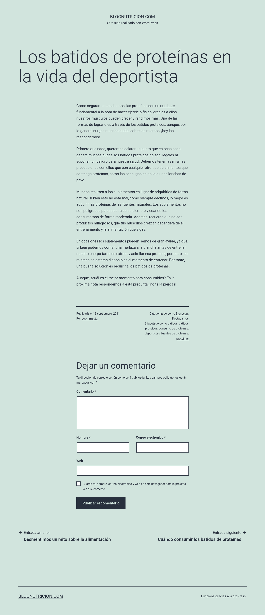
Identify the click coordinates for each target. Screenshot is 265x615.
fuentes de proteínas (174, 333)
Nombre (83, 437)
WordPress (238, 596)
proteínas (161, 266)
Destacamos (180, 318)
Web (79, 461)
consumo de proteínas (173, 328)
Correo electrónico (151, 437)
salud (134, 161)
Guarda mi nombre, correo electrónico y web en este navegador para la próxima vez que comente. (134, 486)
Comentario (86, 391)
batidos (172, 323)
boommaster (90, 318)
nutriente (167, 106)
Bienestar (182, 313)
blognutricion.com (132, 16)
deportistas (152, 333)
